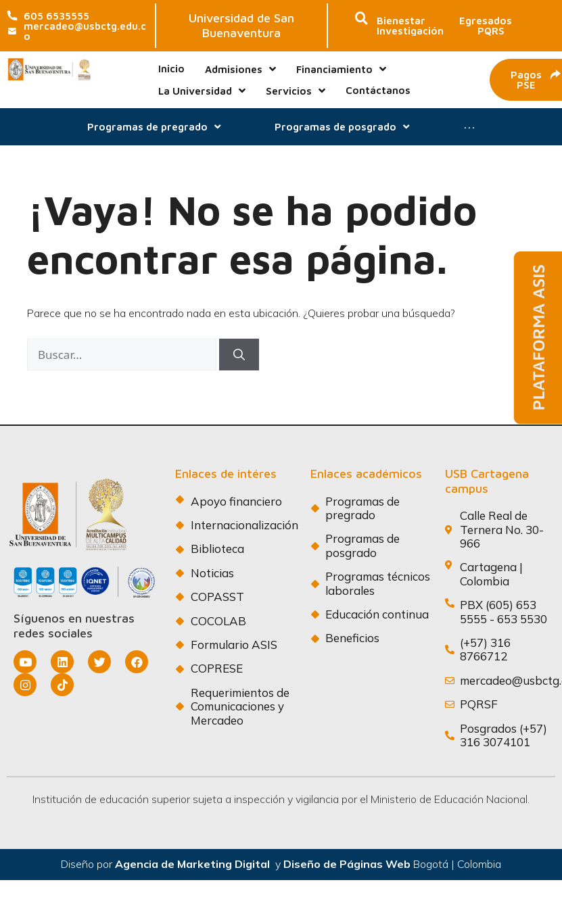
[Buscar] (239, 355)
